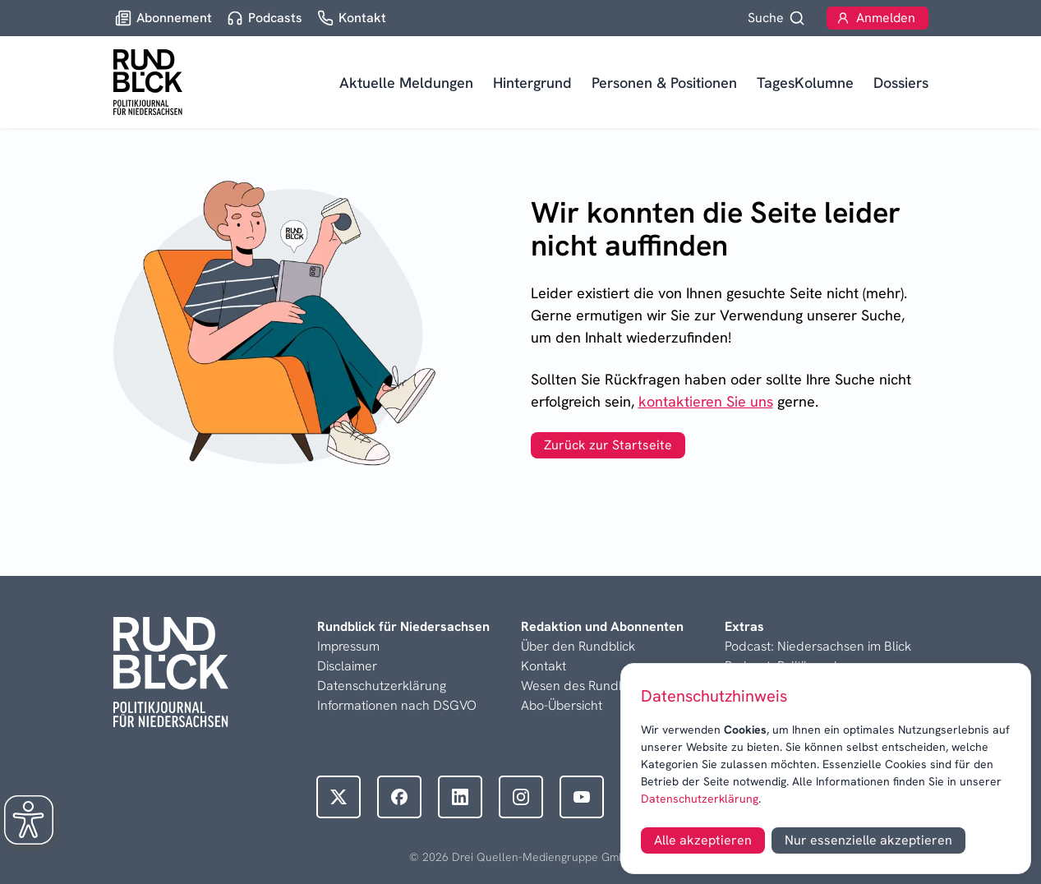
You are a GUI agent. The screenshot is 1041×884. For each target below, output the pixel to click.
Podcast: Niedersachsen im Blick (818, 646)
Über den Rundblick (578, 646)
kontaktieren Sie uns (705, 401)
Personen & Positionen (664, 82)
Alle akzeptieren (703, 840)
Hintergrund (532, 82)
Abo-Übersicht (561, 705)
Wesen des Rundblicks (586, 685)
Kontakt (543, 666)
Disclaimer (347, 666)
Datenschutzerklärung (699, 798)
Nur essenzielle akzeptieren (868, 840)
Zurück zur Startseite (608, 445)
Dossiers (900, 82)
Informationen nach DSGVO (397, 705)
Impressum (348, 646)
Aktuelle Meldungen (406, 82)
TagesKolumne (805, 82)
